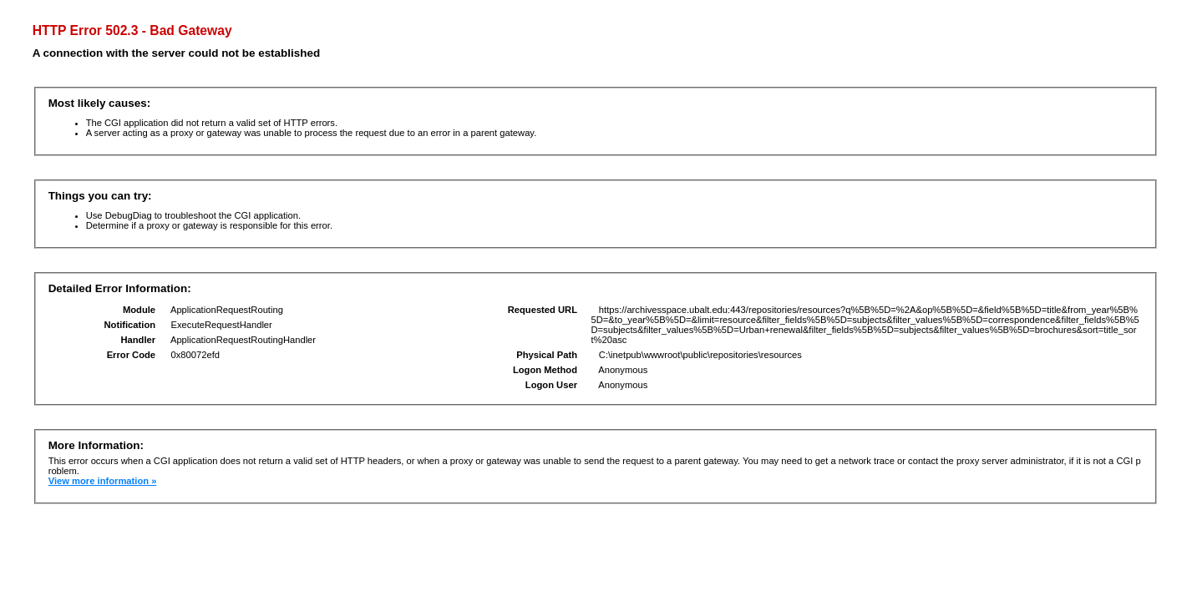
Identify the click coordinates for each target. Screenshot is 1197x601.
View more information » (102, 481)
